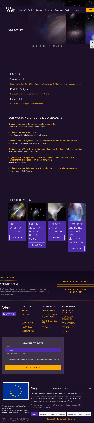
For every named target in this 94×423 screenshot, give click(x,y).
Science (39, 10)
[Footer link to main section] (75, 282)
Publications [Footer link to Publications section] (28, 331)
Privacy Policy (68, 323)
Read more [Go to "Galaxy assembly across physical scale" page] (37, 245)
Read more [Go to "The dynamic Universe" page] (17, 237)
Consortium (48, 10)
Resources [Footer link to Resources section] (27, 327)
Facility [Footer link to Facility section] (25, 314)
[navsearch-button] (83, 10)
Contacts (71, 419)
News (77, 10)
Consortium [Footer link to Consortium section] (27, 323)
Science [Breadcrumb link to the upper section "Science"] (43, 45)
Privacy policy (62, 419)
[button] (90, 388)
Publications (68, 10)
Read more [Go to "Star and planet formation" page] (57, 237)
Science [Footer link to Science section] (25, 319)
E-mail (8, 347)
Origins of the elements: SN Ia (22, 132)
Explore (22, 10)
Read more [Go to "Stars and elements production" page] (76, 248)
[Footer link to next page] (75, 290)
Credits (65, 331)
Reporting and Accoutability (68, 311)
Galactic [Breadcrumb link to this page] (57, 45)
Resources (58, 10)
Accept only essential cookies (52, 414)
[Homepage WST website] (10, 10)
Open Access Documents (67, 318)
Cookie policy (51, 419)
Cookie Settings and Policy (79, 414)
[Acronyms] (9, 314)
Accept (34, 414)
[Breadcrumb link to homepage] (33, 46)
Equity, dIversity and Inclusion (49, 315)
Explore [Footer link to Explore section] (26, 310)
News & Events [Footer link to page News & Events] (48, 310)
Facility (30, 10)
